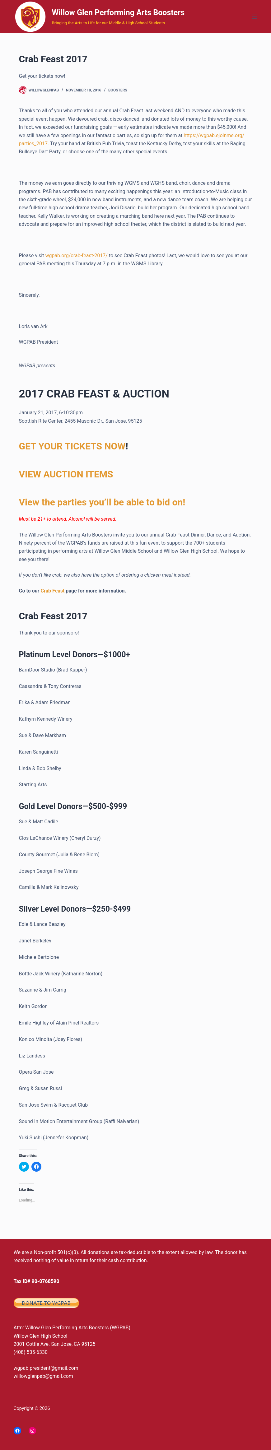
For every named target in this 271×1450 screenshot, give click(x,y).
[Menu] (254, 17)
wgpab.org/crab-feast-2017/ (76, 255)
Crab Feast (52, 591)
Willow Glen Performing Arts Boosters (118, 12)
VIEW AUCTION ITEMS (66, 474)
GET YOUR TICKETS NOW (72, 446)
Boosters (117, 90)
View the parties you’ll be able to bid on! (102, 502)
